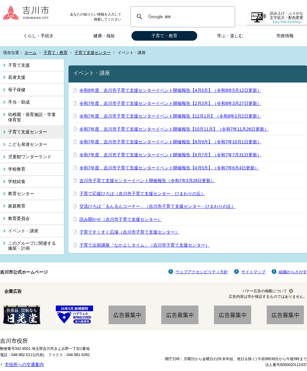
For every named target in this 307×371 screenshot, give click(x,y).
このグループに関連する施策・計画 (32, 246)
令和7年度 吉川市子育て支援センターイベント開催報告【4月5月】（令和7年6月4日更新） (169, 167)
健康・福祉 (104, 35)
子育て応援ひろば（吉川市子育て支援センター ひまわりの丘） (142, 193)
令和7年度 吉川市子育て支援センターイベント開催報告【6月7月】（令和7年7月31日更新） (170, 154)
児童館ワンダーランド (29, 156)
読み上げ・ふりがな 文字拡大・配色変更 (286, 17)
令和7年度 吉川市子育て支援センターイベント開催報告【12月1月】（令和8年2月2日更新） (170, 116)
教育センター (21, 193)
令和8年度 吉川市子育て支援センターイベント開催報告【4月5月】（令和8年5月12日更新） (170, 90)
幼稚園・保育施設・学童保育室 (32, 117)
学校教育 (16, 169)
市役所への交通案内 (24, 364)
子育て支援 (19, 65)
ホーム (30, 52)
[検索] (182, 16)
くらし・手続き (38, 35)
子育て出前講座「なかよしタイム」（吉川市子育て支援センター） (144, 245)
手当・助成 (19, 102)
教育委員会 (19, 218)
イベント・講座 (23, 230)
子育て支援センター (92, 52)
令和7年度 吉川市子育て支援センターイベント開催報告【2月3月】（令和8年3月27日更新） (170, 103)
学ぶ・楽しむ (230, 35)
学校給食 (16, 181)
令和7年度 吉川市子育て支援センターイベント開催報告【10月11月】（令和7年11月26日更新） (174, 129)
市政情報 (285, 35)
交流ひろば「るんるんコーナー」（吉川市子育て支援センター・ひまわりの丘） (157, 206)
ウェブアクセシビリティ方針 (202, 272)
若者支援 (16, 77)
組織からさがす (293, 272)
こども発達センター (27, 144)
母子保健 (16, 89)
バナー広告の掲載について (264, 291)
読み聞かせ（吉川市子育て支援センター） (120, 219)
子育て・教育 (164, 35)
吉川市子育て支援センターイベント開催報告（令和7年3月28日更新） (147, 180)
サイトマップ (253, 272)
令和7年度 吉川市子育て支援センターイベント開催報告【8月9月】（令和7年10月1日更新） (170, 141)
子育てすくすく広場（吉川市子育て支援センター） (129, 232)
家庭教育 (16, 205)
